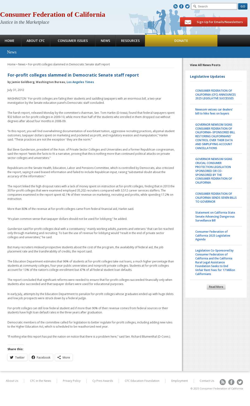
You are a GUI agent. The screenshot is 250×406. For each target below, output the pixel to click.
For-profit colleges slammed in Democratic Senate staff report (69, 64)
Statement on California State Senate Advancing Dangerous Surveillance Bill (215, 216)
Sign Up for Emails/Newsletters (214, 22)
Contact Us (207, 381)
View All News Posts (205, 65)
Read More (216, 287)
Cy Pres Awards (102, 381)
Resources (130, 40)
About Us (12, 381)
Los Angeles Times (80, 82)
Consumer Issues (73, 40)
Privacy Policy (72, 381)
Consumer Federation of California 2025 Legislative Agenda (212, 236)
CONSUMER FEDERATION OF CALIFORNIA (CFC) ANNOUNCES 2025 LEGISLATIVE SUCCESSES (215, 95)
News (105, 40)
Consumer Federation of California (52, 14)
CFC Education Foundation (142, 381)
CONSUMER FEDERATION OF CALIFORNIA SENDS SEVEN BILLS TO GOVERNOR (216, 198)
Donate (181, 40)
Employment (179, 381)
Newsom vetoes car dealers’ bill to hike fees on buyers (214, 111)
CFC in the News (40, 381)
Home (11, 64)
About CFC (36, 40)
